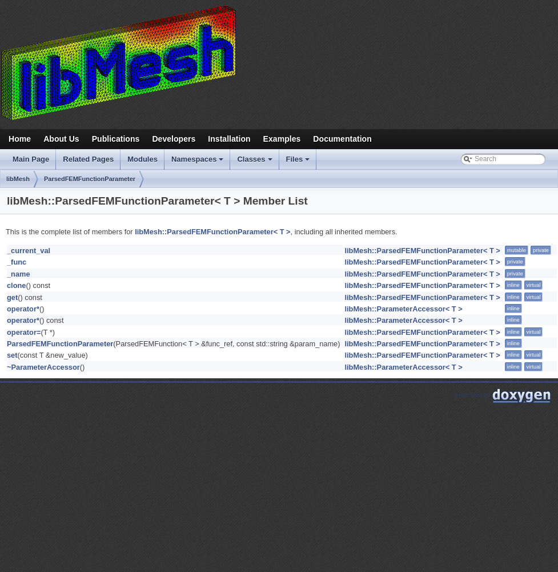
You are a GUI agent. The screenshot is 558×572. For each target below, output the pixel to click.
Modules (142, 159)
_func (16, 262)
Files (299, 162)
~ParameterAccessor (43, 367)
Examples (282, 138)
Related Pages (88, 159)
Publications (116, 138)
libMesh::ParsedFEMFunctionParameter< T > (212, 231)
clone (16, 285)
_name (18, 274)
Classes (255, 162)
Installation (229, 138)
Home (20, 138)
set (12, 355)
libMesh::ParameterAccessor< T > (403, 309)
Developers (173, 138)
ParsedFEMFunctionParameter (89, 178)
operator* (23, 309)
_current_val (28, 250)
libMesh (18, 178)
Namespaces (198, 162)
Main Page (31, 159)
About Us (61, 138)
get (12, 297)
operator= (24, 332)
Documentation (342, 138)
